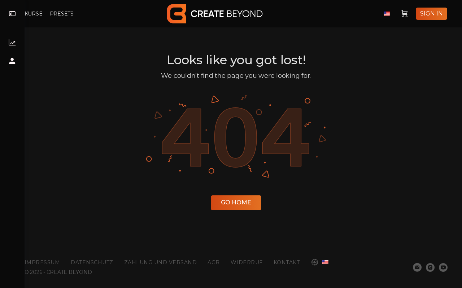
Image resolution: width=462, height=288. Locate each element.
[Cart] (405, 13)
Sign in (431, 13)
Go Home (243, 202)
